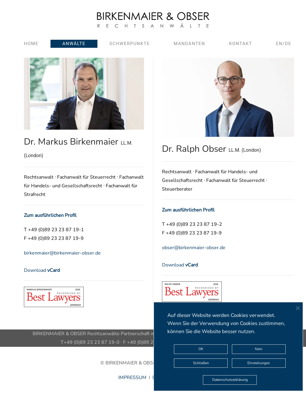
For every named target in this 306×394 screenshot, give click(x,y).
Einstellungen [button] (258, 363)
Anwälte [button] (73, 43)
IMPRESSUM (132, 377)
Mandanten (189, 43)
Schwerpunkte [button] (129, 43)
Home (31, 43)
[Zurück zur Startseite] (153, 20)
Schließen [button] (201, 363)
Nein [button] (258, 349)
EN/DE (283, 43)
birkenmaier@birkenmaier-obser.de (62, 253)
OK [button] (201, 349)
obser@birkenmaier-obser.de (193, 247)
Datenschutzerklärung (230, 379)
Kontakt (240, 43)
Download (42, 270)
